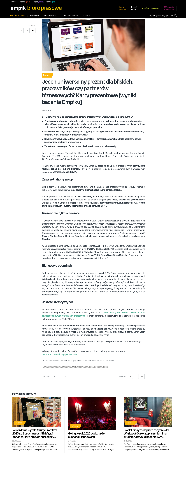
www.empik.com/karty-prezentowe (59, 354)
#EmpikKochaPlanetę (150, 8)
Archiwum (86, 15)
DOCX (64, 376)
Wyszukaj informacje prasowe (161, 16)
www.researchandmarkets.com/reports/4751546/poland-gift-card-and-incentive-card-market (76, 366)
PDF (55, 376)
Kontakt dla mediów (71, 15)
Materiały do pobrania (51, 15)
